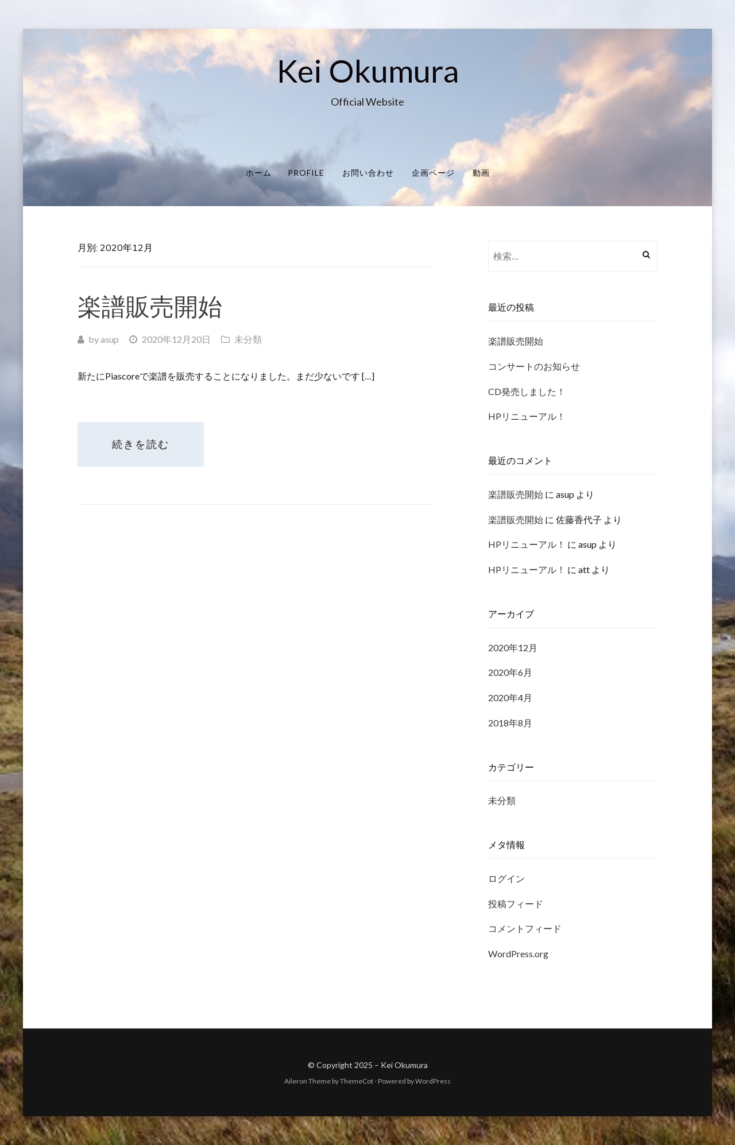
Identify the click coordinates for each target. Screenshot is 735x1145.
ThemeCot (356, 1081)
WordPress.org (518, 953)
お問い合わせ (368, 172)
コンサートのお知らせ (534, 366)
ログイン (506, 878)
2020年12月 (512, 647)
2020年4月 (510, 697)
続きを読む (140, 444)
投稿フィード (515, 903)
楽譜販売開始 (150, 306)
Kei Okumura (368, 71)
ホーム (259, 172)
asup (109, 339)
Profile (306, 172)
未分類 (248, 339)
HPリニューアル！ (527, 416)
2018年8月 (510, 722)
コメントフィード (525, 928)
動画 (481, 172)
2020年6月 (510, 672)
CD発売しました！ (527, 391)
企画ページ (433, 172)
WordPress (433, 1081)
